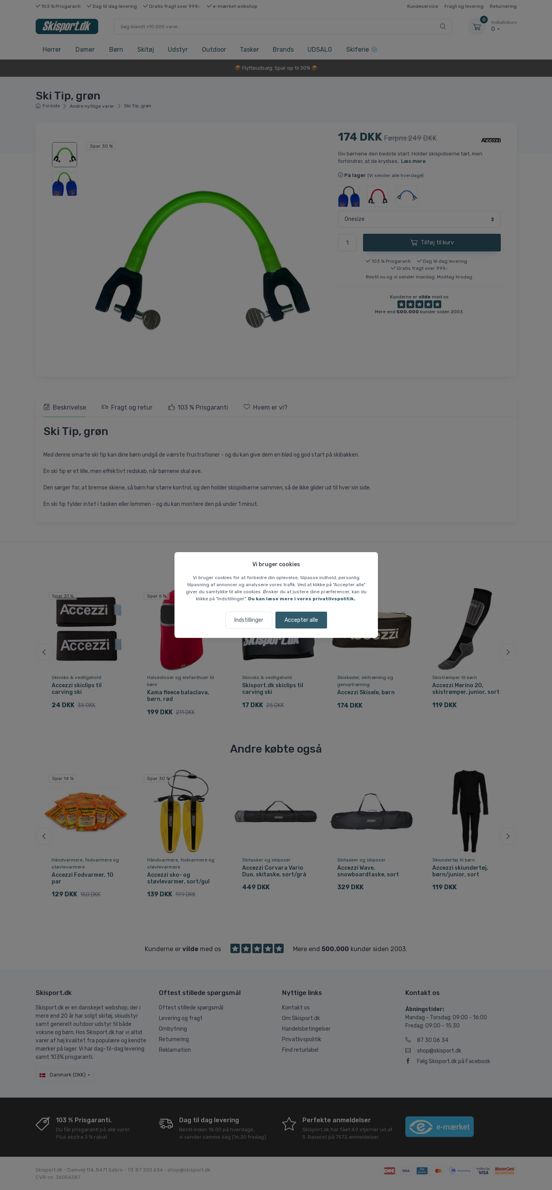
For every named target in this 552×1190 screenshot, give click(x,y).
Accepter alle (301, 620)
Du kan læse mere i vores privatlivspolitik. (301, 598)
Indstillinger (248, 620)
